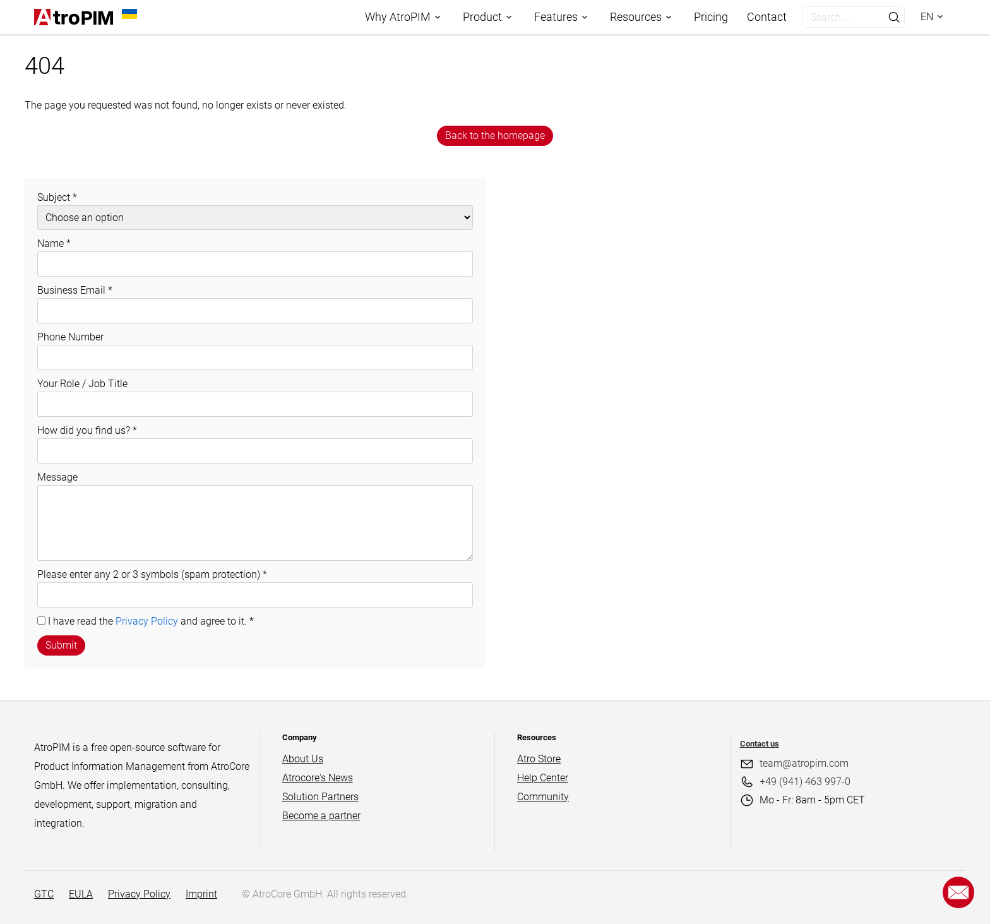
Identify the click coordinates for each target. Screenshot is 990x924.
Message (57, 477)
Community (543, 797)
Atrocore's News (317, 778)
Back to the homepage (495, 135)
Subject (57, 197)
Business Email (74, 290)
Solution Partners (320, 797)
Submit (61, 645)
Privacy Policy (147, 621)
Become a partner (321, 816)
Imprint (201, 894)
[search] (841, 17)
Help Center (542, 778)
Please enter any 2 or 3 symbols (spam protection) (152, 574)
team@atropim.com (804, 763)
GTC (44, 894)
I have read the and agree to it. (151, 621)
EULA (81, 894)
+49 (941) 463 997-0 (805, 782)
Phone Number (70, 337)
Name (54, 243)
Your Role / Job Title (82, 384)
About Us (302, 759)
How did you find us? (87, 430)
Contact (767, 16)
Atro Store (539, 759)
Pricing (711, 16)
